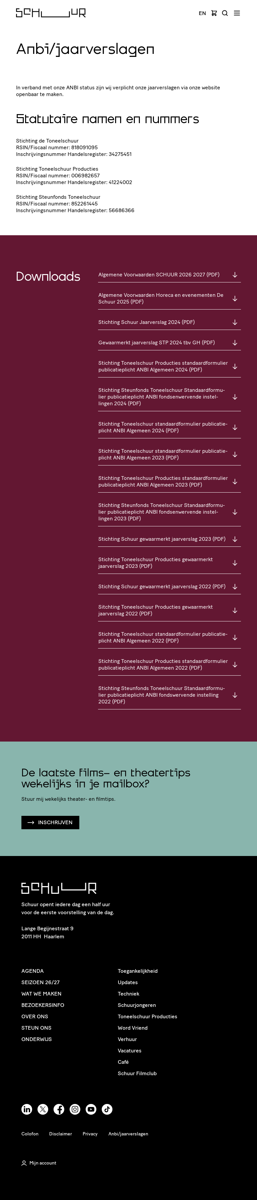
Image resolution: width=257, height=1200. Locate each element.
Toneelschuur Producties (147, 1016)
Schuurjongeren (137, 1005)
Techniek (128, 994)
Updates (128, 982)
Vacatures (130, 1050)
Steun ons (36, 1028)
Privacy (90, 1134)
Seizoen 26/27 (40, 982)
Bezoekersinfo (42, 1005)
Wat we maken (41, 994)
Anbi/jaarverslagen (128, 1134)
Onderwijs (36, 1039)
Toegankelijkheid (138, 971)
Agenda (32, 971)
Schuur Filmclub (137, 1073)
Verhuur (127, 1039)
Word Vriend (133, 1028)
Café (123, 1062)
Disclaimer (60, 1134)
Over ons (34, 1016)
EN (202, 13)
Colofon (29, 1134)
